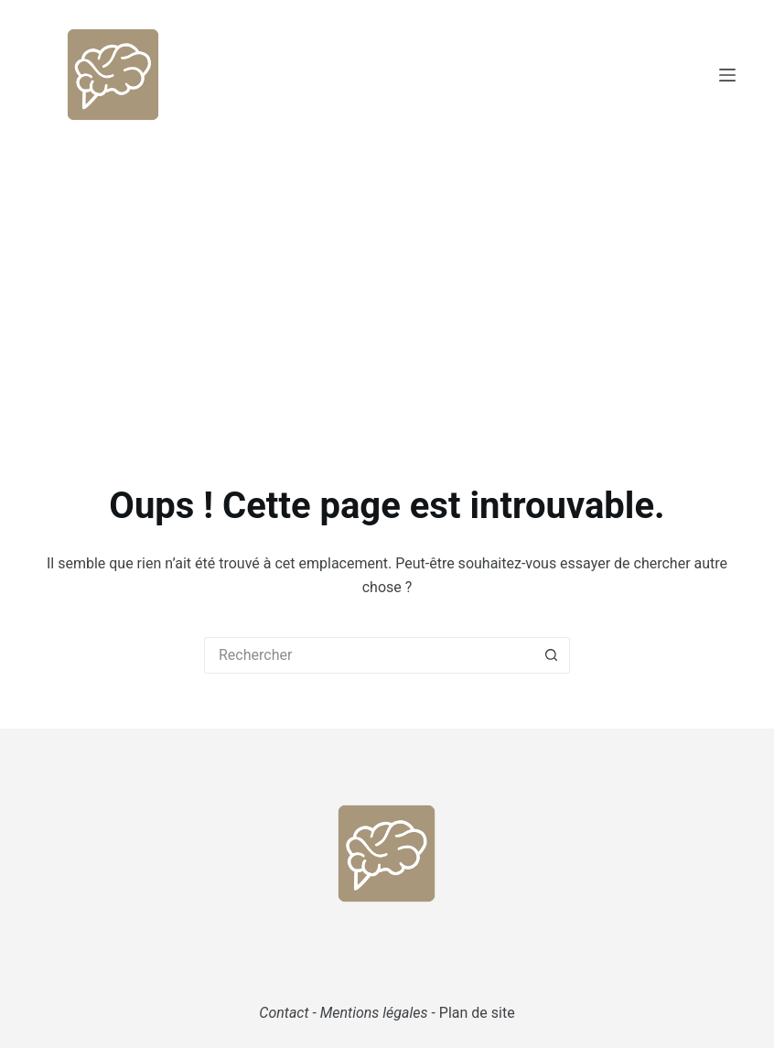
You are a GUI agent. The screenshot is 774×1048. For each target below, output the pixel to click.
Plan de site (477, 1012)
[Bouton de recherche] (551, 655)
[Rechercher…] (368, 655)
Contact (283, 1012)
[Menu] (727, 75)
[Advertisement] (387, 286)
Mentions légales (374, 1012)
